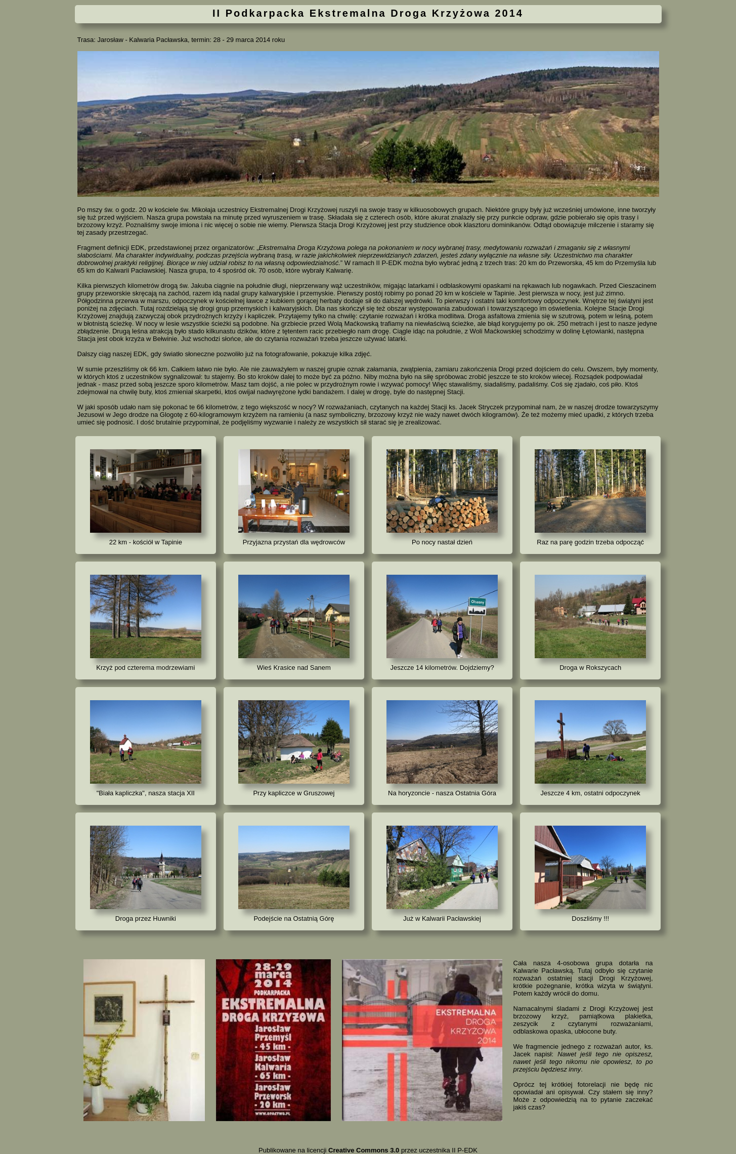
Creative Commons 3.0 (363, 1150)
